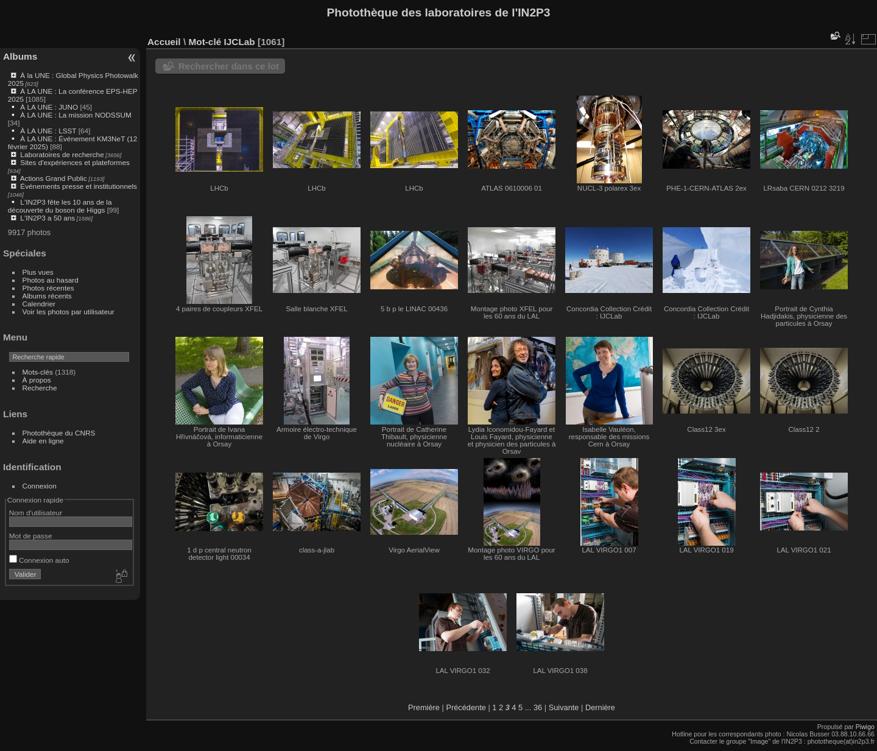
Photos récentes (48, 288)
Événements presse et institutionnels (78, 186)
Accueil (164, 42)
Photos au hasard (51, 280)
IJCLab (239, 42)
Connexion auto (39, 560)
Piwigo (865, 726)
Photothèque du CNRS (59, 433)
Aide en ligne (43, 441)
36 (538, 707)
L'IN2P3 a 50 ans (47, 218)
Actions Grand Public (53, 178)
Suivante (564, 707)
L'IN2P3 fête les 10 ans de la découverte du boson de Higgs (60, 206)
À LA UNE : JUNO (50, 107)
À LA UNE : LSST (48, 131)
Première (424, 707)
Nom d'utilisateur (35, 513)
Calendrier (39, 304)
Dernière (600, 707)
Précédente (465, 707)
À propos (37, 380)
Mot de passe (30, 536)
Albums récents (47, 296)
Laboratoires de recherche (62, 154)
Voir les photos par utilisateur (68, 312)
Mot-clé (204, 42)
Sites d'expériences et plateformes (74, 162)
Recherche (40, 388)
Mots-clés (38, 372)
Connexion (40, 486)
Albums (20, 56)
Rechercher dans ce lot (228, 66)
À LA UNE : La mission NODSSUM (75, 115)
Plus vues (38, 272)
